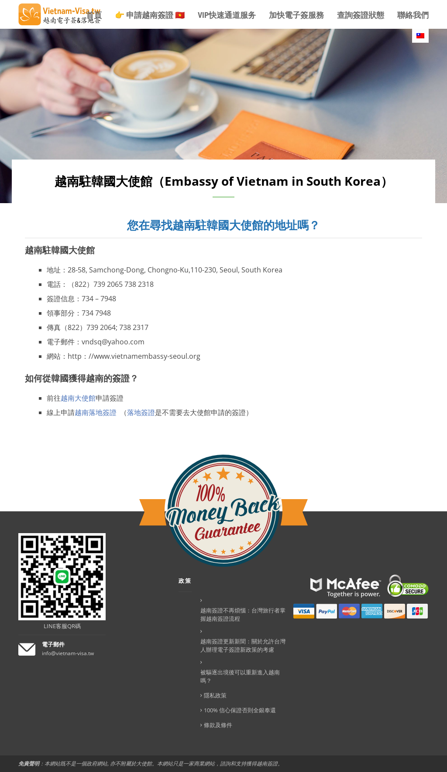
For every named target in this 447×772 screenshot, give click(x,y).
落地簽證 (141, 412)
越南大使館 (78, 398)
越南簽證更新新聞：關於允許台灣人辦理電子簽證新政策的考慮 (242, 645)
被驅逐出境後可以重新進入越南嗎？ (240, 676)
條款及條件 (218, 725)
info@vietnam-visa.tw (68, 653)
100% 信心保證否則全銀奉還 (240, 710)
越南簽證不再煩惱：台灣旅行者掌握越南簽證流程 (242, 614)
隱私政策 (215, 695)
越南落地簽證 (96, 412)
